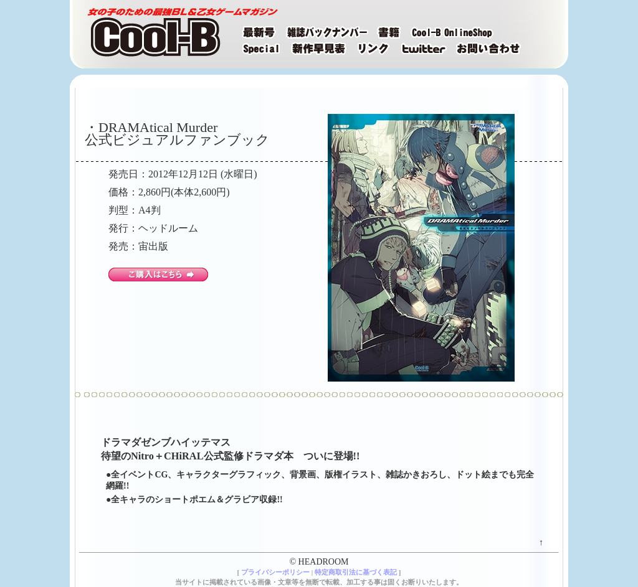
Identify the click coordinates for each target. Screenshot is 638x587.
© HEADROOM (318, 561)
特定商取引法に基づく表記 (356, 572)
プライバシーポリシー (275, 572)
